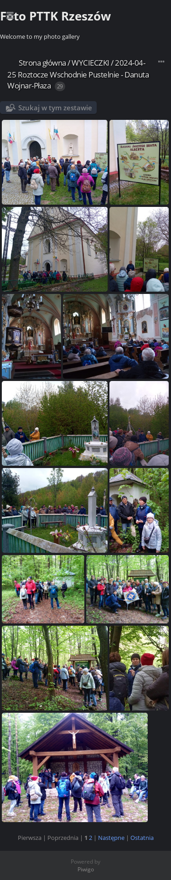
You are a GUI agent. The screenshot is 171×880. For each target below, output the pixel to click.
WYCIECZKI (90, 62)
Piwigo (86, 869)
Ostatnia (142, 838)
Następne (111, 838)
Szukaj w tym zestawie (55, 107)
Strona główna (42, 62)
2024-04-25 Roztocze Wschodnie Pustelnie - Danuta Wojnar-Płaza (78, 74)
